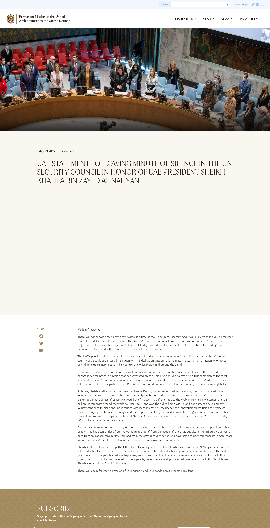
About (226, 18)
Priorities (247, 18)
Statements (184, 18)
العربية (237, 4)
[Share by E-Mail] (41, 351)
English (245, 4)
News (206, 18)
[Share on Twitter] (41, 344)
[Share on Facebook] (41, 337)
